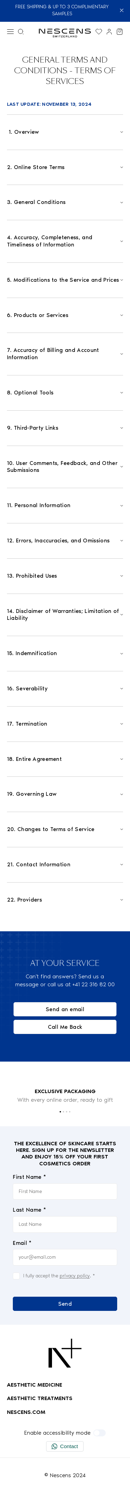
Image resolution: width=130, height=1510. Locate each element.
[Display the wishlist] (98, 31)
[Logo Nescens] (65, 1353)
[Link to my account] (109, 31)
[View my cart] (119, 31)
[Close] (122, 10)
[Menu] (10, 31)
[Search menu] (20, 31)
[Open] (65, 132)
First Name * (29, 1177)
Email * (22, 1243)
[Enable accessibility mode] (99, 1432)
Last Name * (29, 1209)
